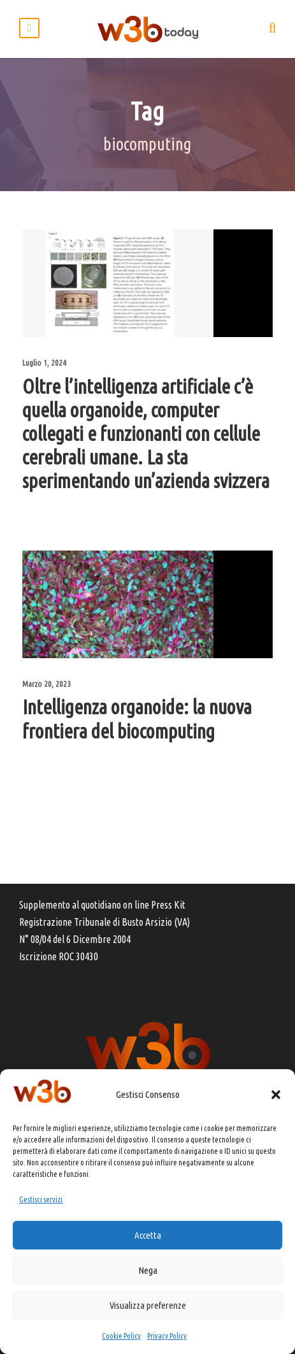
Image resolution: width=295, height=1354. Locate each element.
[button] (276, 1094)
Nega (147, 1270)
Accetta (147, 1235)
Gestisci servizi (40, 1199)
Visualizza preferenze (148, 1305)
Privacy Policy (167, 1336)
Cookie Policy (121, 1336)
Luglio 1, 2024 (44, 362)
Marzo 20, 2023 (46, 683)
